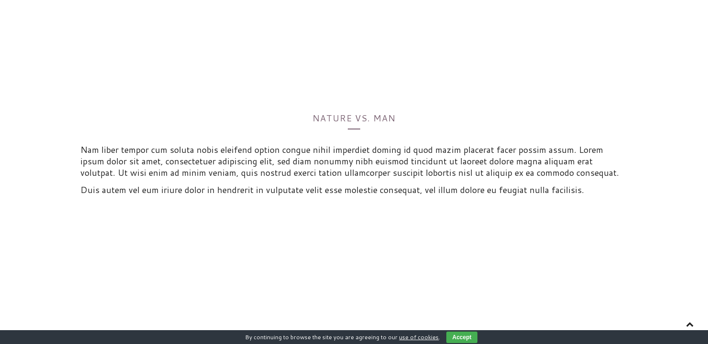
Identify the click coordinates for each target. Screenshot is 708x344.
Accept (461, 337)
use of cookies (419, 337)
